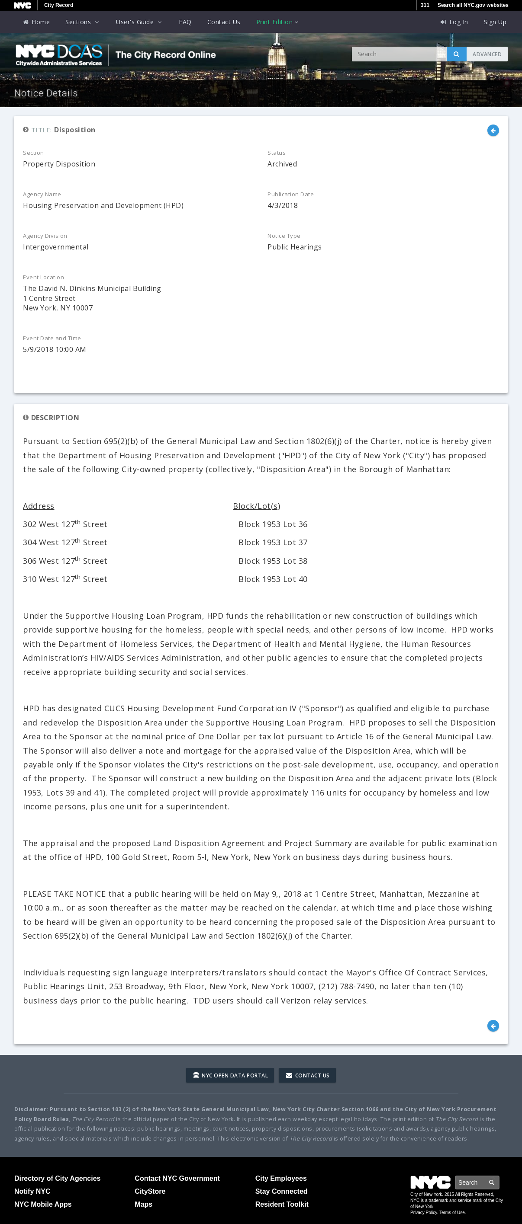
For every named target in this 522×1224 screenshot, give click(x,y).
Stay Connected (281, 1191)
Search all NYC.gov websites (473, 5)
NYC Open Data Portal (230, 1075)
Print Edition (278, 22)
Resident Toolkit (282, 1204)
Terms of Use (452, 1212)
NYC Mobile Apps (43, 1204)
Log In (454, 22)
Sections (82, 22)
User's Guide (139, 22)
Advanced (487, 54)
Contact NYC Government (177, 1178)
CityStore (150, 1191)
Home (36, 22)
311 (425, 5)
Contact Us (224, 22)
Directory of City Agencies (57, 1178)
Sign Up (495, 22)
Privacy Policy (423, 1212)
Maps (143, 1204)
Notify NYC (32, 1191)
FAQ (185, 22)
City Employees (281, 1178)
